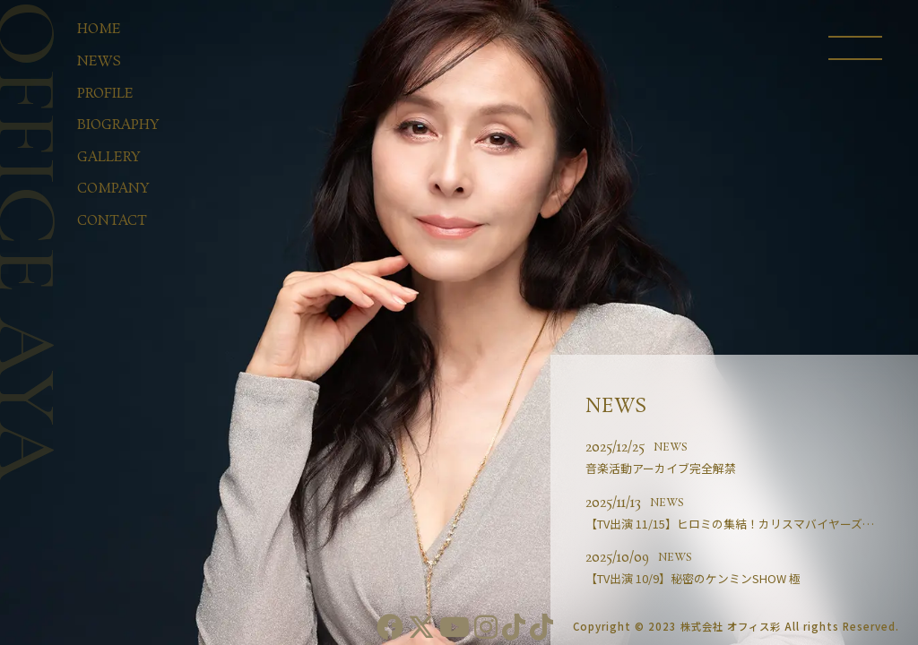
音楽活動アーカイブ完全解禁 (660, 468)
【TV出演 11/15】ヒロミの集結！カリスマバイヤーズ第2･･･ (740, 523)
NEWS (671, 448)
